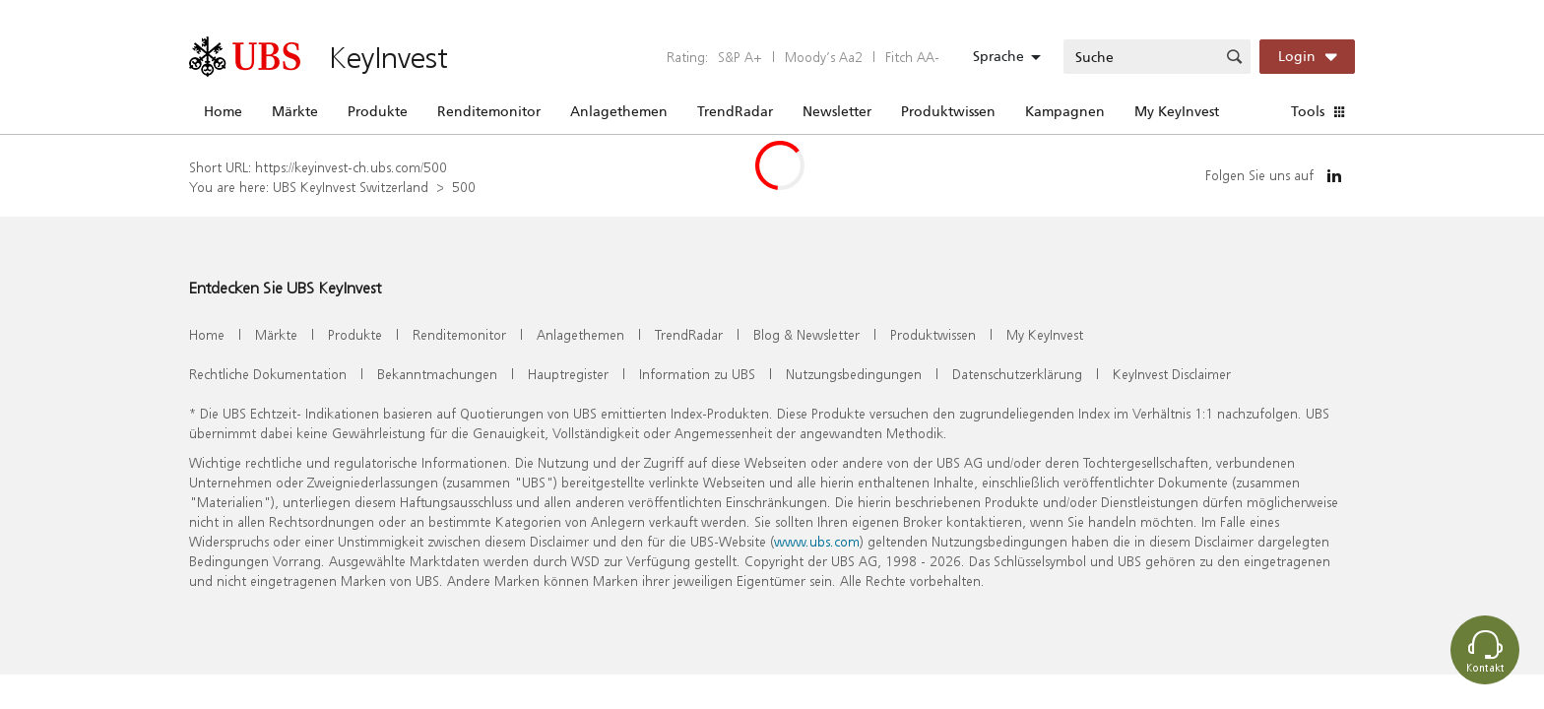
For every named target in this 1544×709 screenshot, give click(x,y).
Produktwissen (948, 111)
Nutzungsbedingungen (854, 373)
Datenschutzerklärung (1017, 373)
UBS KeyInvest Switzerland (350, 186)
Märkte (295, 111)
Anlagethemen (619, 111)
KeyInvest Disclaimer (1172, 373)
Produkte (378, 111)
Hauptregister (568, 373)
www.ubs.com (817, 541)
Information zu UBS (697, 373)
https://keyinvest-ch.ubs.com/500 (351, 167)
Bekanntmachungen (437, 373)
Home (223, 111)
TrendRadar (735, 111)
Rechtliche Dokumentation (268, 373)
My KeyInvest (1176, 111)
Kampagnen (1065, 111)
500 (464, 186)
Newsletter (837, 111)
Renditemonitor (489, 111)
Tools (1307, 111)
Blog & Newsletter (806, 334)
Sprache (998, 56)
